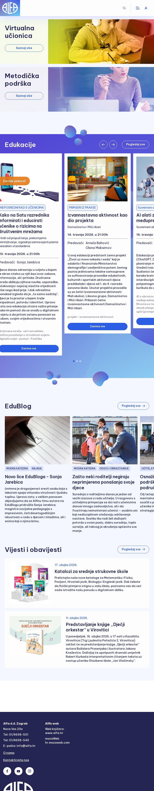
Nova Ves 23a (13, 729)
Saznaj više (24, 48)
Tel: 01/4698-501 (15, 735)
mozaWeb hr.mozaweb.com (58, 741)
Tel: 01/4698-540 (16, 740)
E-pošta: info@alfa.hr (19, 746)
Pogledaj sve (135, 144)
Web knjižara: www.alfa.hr (55, 731)
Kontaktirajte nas (16, 761)
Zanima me (97, 326)
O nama (9, 753)
